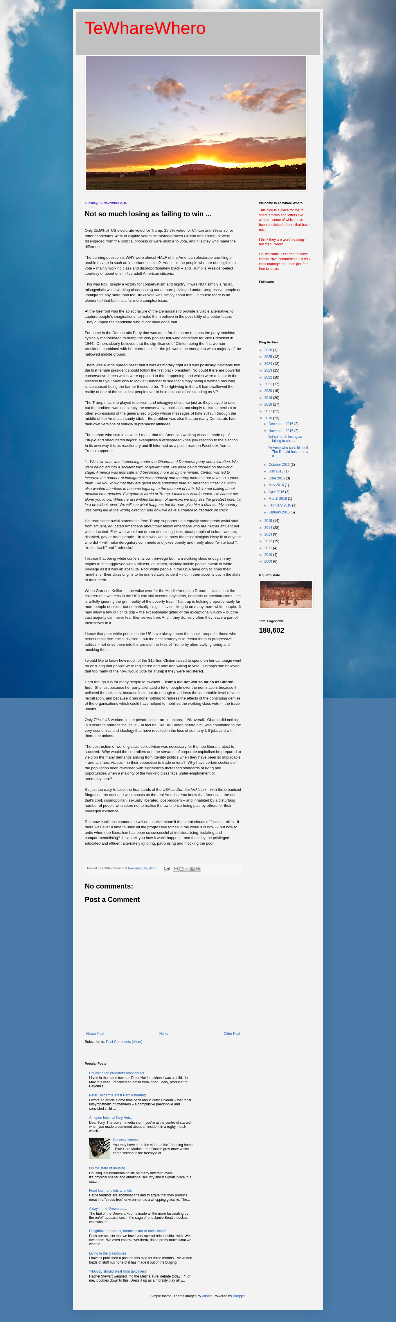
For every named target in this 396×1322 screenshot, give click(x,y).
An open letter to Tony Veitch (111, 1118)
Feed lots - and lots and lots (110, 1191)
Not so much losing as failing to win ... (285, 439)
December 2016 (281, 424)
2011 (268, 548)
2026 (268, 350)
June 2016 (277, 478)
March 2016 (278, 499)
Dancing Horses (125, 1140)
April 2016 (277, 492)
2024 (268, 364)
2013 (268, 534)
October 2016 (280, 465)
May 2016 (277, 485)
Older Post (232, 1034)
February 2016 (280, 505)
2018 (268, 404)
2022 (268, 377)
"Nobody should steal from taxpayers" (118, 1271)
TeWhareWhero (145, 28)
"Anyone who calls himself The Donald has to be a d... (288, 452)
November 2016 (281, 431)
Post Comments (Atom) (124, 1042)
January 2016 (280, 512)
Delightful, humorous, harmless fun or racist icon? (127, 1231)
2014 (268, 528)
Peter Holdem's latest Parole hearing (117, 1095)
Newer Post (95, 1034)
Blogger (239, 1296)
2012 (268, 541)
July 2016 (277, 471)
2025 (268, 357)
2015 (268, 521)
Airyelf (207, 1296)
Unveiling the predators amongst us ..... (119, 1073)
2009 (268, 561)
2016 (268, 418)
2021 (268, 384)
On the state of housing (107, 1168)
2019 (268, 398)
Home (164, 1034)
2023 (268, 370)
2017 (268, 411)
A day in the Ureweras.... (108, 1209)
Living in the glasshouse (107, 1253)
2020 (268, 391)
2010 (268, 555)
